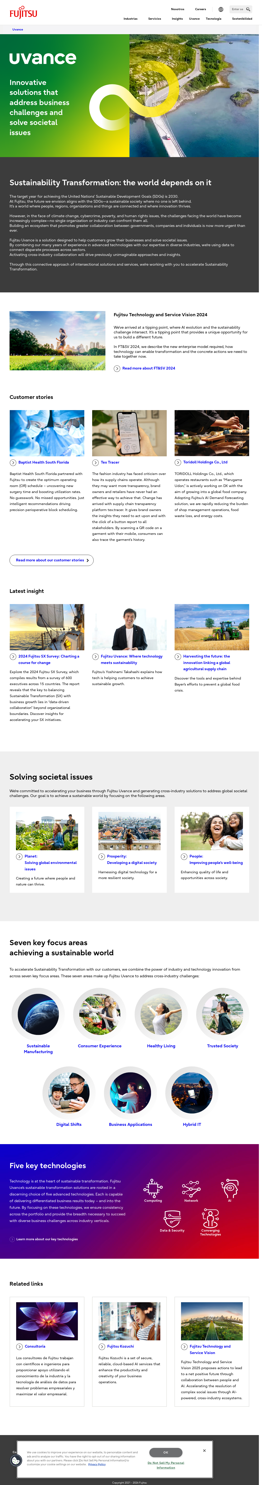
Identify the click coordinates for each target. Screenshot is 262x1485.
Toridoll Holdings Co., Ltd (201, 462)
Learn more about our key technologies (44, 1239)
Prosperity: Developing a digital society (127, 859)
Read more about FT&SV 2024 (144, 368)
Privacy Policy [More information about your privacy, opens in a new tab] (97, 1464)
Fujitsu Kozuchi (116, 1346)
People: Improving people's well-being (212, 859)
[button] (16, 1460)
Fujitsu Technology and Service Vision (206, 1349)
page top (253, 1429)
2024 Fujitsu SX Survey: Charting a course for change (44, 659)
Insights (177, 19)
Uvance (194, 19)
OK (165, 1452)
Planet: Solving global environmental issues (46, 862)
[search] (248, 9)
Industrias (131, 19)
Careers (200, 9)
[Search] (240, 9)
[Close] (204, 1450)
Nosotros (177, 9)
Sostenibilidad (242, 19)
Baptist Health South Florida (39, 462)
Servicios (154, 19)
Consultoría (30, 1346)
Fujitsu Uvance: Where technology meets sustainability (127, 659)
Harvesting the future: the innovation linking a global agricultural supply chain (202, 662)
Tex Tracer (105, 462)
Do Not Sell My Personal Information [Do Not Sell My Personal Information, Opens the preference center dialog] (166, 1465)
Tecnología (213, 19)
